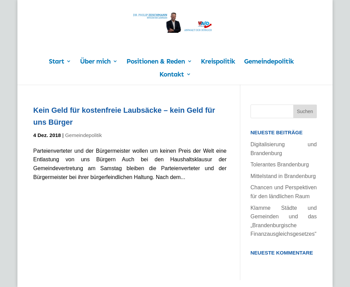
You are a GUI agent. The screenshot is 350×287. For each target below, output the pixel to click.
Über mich (95, 62)
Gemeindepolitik (269, 62)
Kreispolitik (218, 62)
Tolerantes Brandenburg (280, 164)
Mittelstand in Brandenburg (283, 176)
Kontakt (171, 75)
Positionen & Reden (155, 62)
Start (56, 62)
